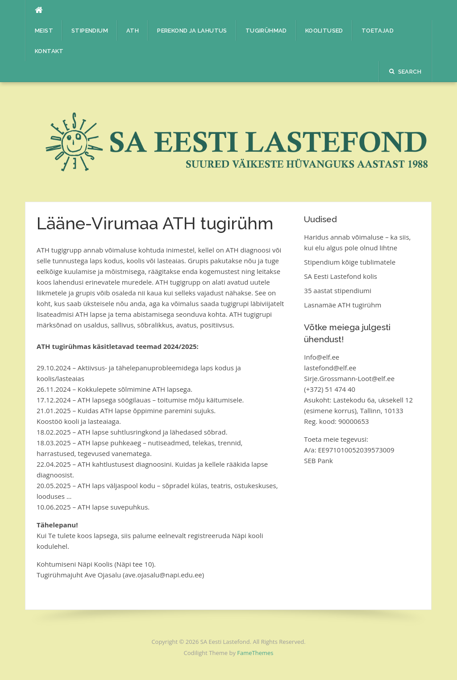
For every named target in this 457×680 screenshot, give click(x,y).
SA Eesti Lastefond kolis (340, 276)
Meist (44, 30)
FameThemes (255, 653)
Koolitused (324, 30)
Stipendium (89, 30)
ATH (132, 30)
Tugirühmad (266, 30)
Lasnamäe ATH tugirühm (342, 304)
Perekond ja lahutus (192, 30)
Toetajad (377, 30)
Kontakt (49, 51)
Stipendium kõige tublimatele (349, 261)
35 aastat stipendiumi (337, 290)
